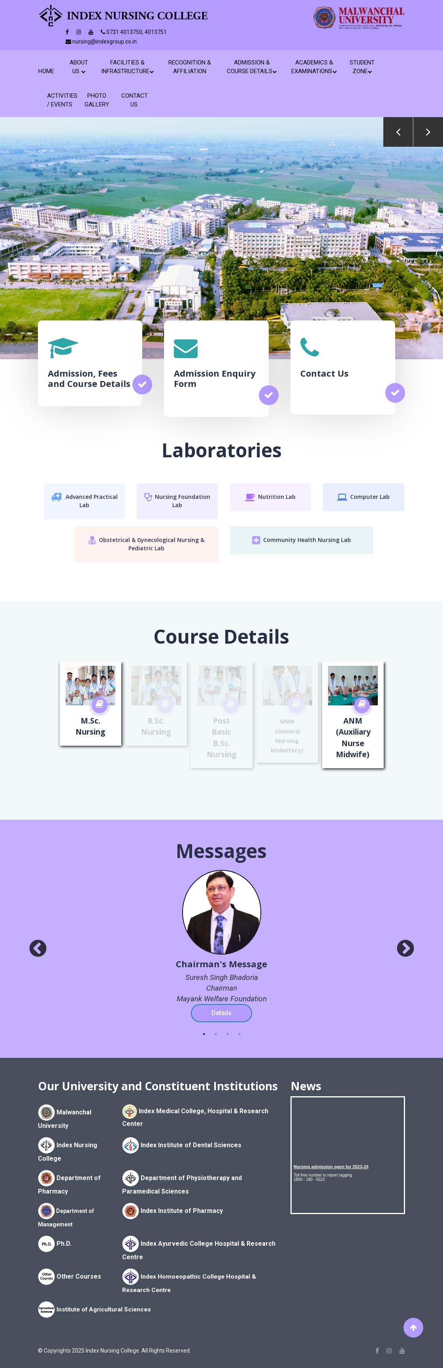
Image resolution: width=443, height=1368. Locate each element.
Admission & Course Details (252, 67)
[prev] (38, 949)
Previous (398, 132)
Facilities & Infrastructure (127, 67)
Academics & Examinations (314, 67)
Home (47, 71)
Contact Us (134, 100)
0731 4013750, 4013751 (134, 32)
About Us (79, 67)
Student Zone (362, 67)
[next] (405, 949)
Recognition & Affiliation (189, 67)
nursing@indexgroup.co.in (101, 41)
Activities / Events (60, 100)
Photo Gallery (97, 100)
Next (428, 132)
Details (221, 1013)
